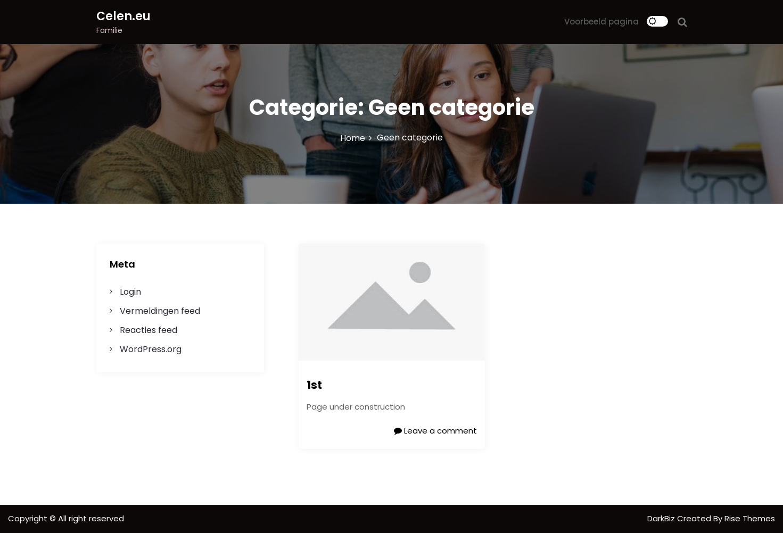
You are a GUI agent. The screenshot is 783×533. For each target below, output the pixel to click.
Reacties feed (148, 330)
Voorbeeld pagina (601, 21)
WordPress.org (151, 349)
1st (314, 385)
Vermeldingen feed (160, 311)
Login (130, 292)
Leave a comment (435, 430)
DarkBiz (662, 518)
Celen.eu (123, 16)
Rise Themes (749, 518)
